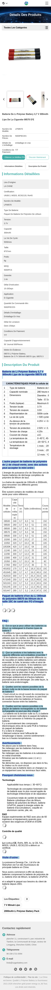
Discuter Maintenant (37, 157)
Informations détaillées (14, 166)
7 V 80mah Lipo (12, 905)
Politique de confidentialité (15, 977)
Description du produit (37, 166)
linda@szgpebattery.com (17, 963)
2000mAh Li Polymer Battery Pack (21, 911)
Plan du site (33, 977)
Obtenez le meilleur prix (14, 157)
